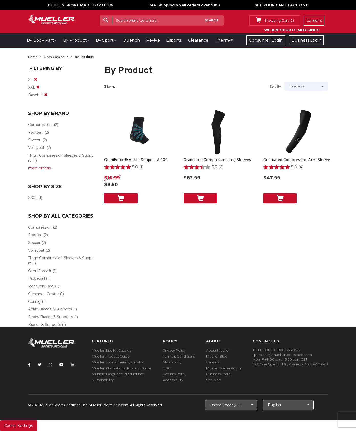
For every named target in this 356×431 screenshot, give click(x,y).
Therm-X (224, 40)
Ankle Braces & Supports (50, 309)
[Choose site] (231, 405)
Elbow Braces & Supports (50, 317)
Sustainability (103, 380)
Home (32, 57)
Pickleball (36, 278)
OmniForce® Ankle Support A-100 (136, 160)
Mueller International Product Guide (121, 368)
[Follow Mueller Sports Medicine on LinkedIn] (72, 365)
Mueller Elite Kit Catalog (112, 350)
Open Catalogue (56, 57)
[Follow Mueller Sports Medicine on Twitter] (39, 365)
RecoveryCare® (42, 286)
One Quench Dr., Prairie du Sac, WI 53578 (294, 364)
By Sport (105, 40)
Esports (174, 40)
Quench (131, 40)
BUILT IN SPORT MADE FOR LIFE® (80, 5)
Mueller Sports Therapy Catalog (118, 362)
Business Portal (218, 374)
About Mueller (218, 350)
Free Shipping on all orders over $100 (183, 5)
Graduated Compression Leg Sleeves (217, 160)
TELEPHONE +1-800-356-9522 (276, 350)
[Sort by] (306, 86)
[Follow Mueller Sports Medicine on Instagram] (50, 365)
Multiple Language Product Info (118, 374)
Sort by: (276, 86)
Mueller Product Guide (111, 356)
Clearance (198, 40)
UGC (167, 368)
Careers (212, 362)
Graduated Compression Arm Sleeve (296, 160)
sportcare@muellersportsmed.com (282, 355)
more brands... (40, 168)
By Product (75, 40)
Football (35, 132)
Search (211, 20)
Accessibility (173, 380)
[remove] (35, 79)
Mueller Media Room (223, 368)
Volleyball (36, 147)
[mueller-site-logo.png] (51, 19)
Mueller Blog (216, 356)
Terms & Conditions (179, 356)
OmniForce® (39, 270)
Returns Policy (174, 374)
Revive (153, 40)
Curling (34, 301)
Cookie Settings (18, 425)
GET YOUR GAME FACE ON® (281, 5)
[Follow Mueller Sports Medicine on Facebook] (29, 365)
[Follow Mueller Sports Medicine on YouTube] (61, 365)
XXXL (32, 197)
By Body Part (40, 40)
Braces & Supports (44, 324)
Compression (40, 124)
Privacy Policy (174, 350)
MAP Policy (172, 362)
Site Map (213, 380)
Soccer (34, 140)
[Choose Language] (288, 405)
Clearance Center (43, 294)
